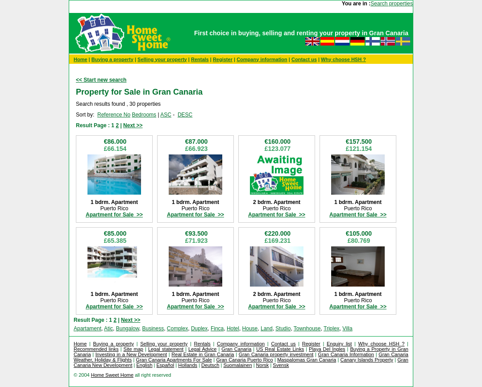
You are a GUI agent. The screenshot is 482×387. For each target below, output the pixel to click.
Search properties (391, 3)
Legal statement (165, 349)
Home (80, 59)
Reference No (113, 115)
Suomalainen (237, 365)
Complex (177, 328)
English (144, 365)
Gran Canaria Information (346, 354)
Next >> (132, 125)
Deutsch (210, 365)
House (250, 328)
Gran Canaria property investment (276, 354)
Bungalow (127, 328)
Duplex (199, 328)
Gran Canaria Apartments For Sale (174, 359)
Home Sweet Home (112, 375)
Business (153, 328)
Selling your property (162, 59)
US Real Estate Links (280, 349)
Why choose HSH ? (343, 59)
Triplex (332, 328)
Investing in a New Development (131, 354)
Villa (347, 328)
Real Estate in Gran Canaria (202, 354)
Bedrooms (144, 115)
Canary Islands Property (367, 359)
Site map (133, 349)
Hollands (187, 365)
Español (166, 365)
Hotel (233, 328)
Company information (262, 59)
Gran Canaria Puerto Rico (244, 359)
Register (223, 59)
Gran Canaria (236, 349)
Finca (217, 328)
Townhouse (307, 328)
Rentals (200, 59)
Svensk (281, 365)
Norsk (262, 365)
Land (267, 328)
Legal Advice (202, 349)
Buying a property (112, 59)
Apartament (87, 328)
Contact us (304, 59)
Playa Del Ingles (327, 349)
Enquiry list (339, 343)
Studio (283, 328)
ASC (165, 115)
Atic (108, 328)
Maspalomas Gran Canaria (306, 359)
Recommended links (96, 349)
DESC (185, 115)
